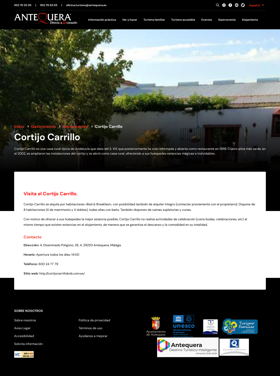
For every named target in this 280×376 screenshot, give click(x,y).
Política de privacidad (94, 320)
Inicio (19, 126)
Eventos (206, 19)
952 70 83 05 (48, 5)
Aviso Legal (22, 328)
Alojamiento (250, 19)
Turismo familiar (154, 19)
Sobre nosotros (25, 320)
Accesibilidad (24, 336)
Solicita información (28, 344)
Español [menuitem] (254, 5)
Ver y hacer (129, 19)
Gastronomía (227, 19)
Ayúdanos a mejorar (93, 336)
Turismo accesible (183, 19)
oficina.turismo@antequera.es (86, 5)
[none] (256, 5)
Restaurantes (75, 126)
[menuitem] (256, 5)
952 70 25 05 (22, 5)
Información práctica (102, 19)
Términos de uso (90, 328)
